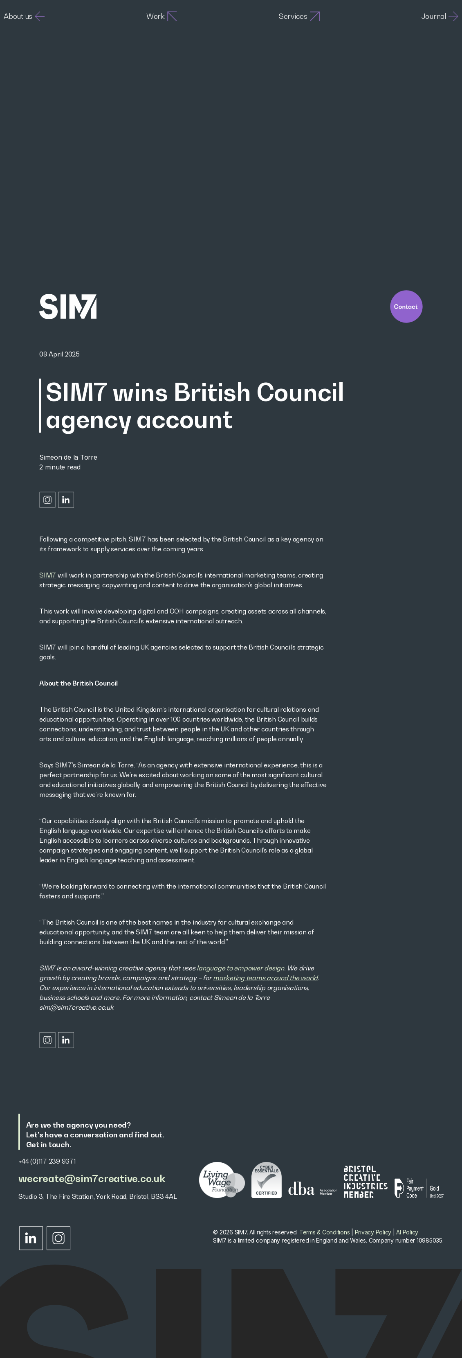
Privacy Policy (373, 1232)
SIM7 (47, 575)
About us (24, 16)
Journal (440, 16)
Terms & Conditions (324, 1232)
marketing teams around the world (265, 978)
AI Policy (407, 1232)
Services (299, 16)
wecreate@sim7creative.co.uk (91, 1178)
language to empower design (240, 968)
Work (161, 16)
